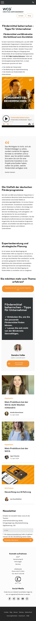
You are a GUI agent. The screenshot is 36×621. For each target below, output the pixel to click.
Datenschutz (28, 612)
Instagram (27, 599)
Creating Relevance (18, 56)
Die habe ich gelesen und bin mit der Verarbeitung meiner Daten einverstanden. (18, 536)
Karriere (21, 15)
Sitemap (21, 612)
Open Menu (2, 2)
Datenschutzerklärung (14, 534)
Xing (14, 599)
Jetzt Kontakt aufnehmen (19, 363)
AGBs (27, 616)
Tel (33, 2)
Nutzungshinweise (12, 616)
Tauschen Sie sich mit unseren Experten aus (18, 289)
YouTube (23, 599)
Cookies (6, 612)
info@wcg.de (18, 569)
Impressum (22, 616)
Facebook (10, 599)
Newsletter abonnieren (11, 540)
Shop (29, 15)
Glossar (15, 612)
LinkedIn (18, 599)
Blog (11, 612)
